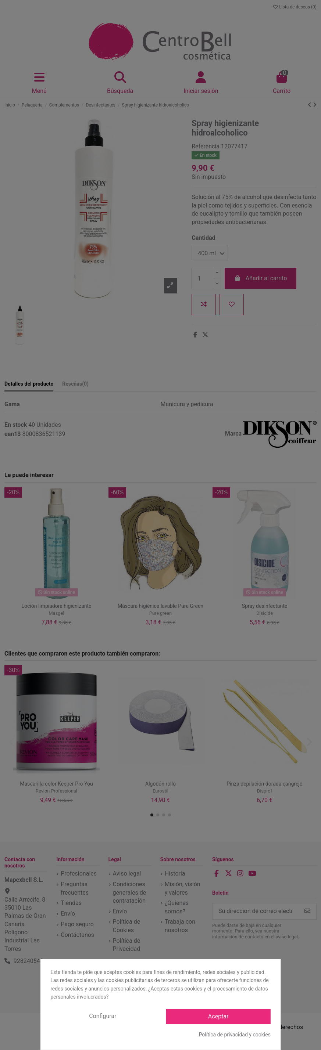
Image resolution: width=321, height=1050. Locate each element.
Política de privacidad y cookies (235, 1035)
